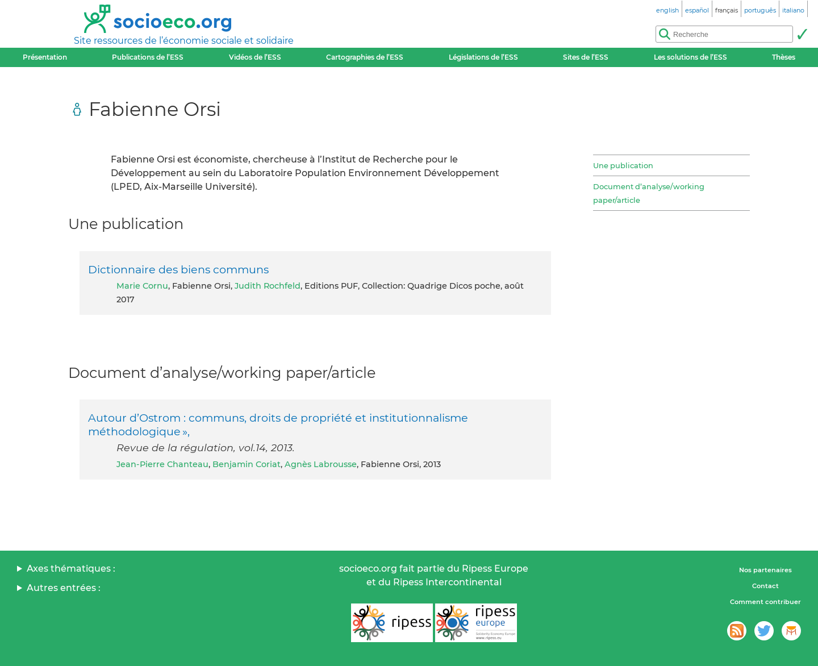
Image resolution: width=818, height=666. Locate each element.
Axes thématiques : (71, 568)
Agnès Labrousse (321, 464)
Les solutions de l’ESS (690, 57)
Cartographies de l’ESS (364, 57)
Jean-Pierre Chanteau (162, 464)
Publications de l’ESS (147, 57)
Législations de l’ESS (483, 57)
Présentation (45, 57)
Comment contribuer (765, 602)
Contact (765, 586)
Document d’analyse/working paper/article (648, 193)
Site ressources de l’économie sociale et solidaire (184, 40)
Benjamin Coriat (246, 464)
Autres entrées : (64, 587)
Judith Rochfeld (268, 286)
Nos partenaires (765, 570)
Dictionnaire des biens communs (178, 269)
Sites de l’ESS (585, 57)
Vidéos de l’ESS (255, 57)
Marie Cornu (142, 286)
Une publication (623, 165)
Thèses (783, 57)
